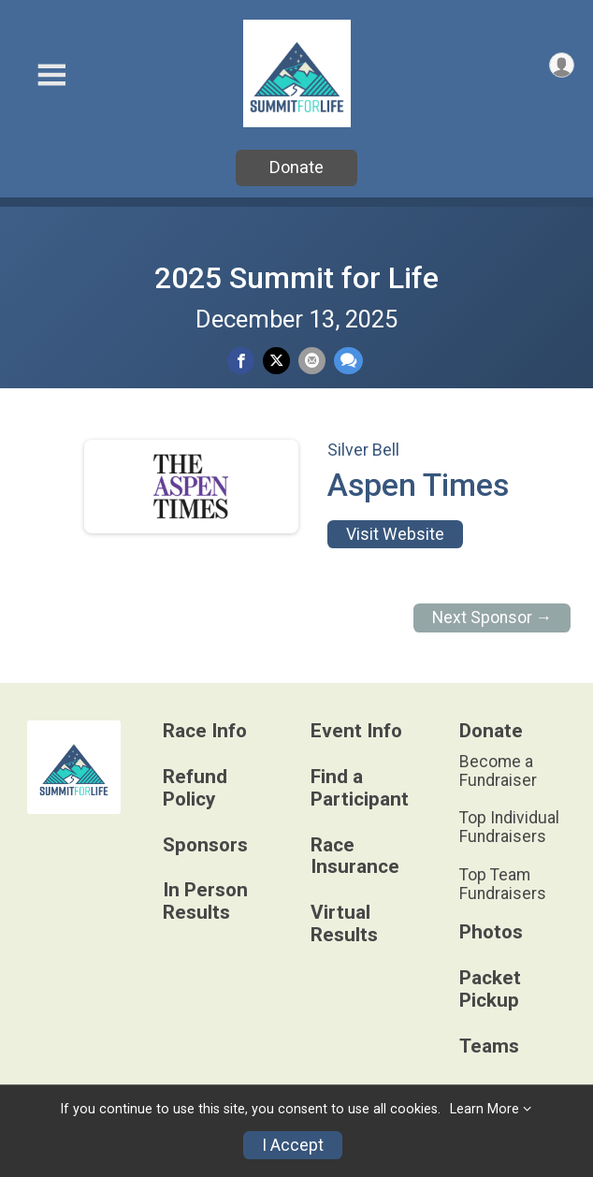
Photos (491, 932)
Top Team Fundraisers (502, 884)
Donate (296, 167)
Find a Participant (360, 788)
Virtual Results (344, 924)
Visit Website (395, 534)
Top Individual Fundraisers (509, 827)
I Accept (293, 1145)
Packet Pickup (490, 989)
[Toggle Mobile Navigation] (51, 75)
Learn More (484, 1109)
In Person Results (205, 901)
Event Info (356, 731)
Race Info (205, 731)
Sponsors (205, 845)
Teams (489, 1046)
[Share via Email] (311, 360)
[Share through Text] (348, 360)
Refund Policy (195, 788)
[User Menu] (561, 65)
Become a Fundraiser (498, 771)
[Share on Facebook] (240, 360)
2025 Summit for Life (296, 278)
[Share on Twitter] (276, 360)
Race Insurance (355, 857)
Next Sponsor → (492, 617)
